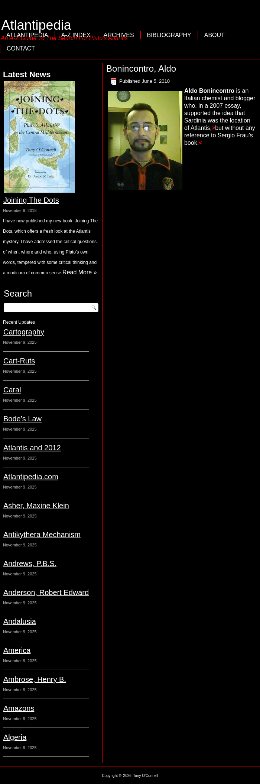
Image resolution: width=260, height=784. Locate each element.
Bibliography (169, 35)
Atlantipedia (36, 25)
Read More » (79, 272)
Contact (21, 48)
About (214, 35)
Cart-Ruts (19, 361)
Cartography (23, 332)
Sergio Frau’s (235, 135)
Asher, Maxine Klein (36, 506)
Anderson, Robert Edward (46, 592)
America (16, 650)
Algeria (14, 737)
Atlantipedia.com (30, 477)
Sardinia (195, 120)
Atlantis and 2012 (32, 448)
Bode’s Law (22, 419)
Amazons (18, 708)
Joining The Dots (31, 200)
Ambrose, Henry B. (34, 679)
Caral (12, 390)
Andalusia (19, 621)
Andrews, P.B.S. (29, 563)
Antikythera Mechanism (42, 534)
